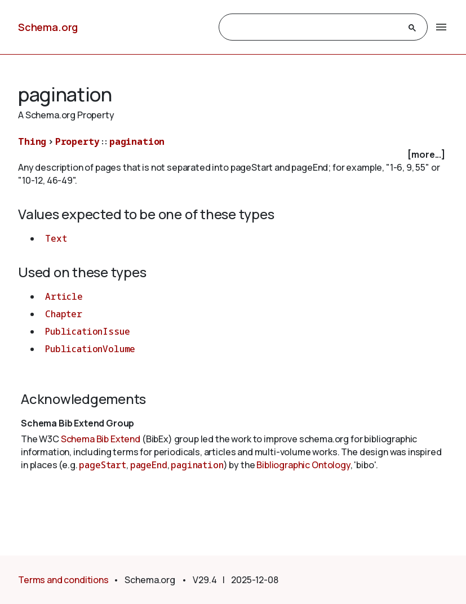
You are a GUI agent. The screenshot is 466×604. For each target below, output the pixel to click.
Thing (32, 141)
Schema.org (48, 27)
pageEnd (148, 465)
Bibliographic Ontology (303, 465)
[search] (313, 28)
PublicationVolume (90, 349)
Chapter (63, 314)
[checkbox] (233, 154)
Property (77, 141)
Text (55, 238)
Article (64, 296)
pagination (137, 141)
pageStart (102, 465)
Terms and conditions (63, 580)
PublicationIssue (87, 331)
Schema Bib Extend (100, 439)
